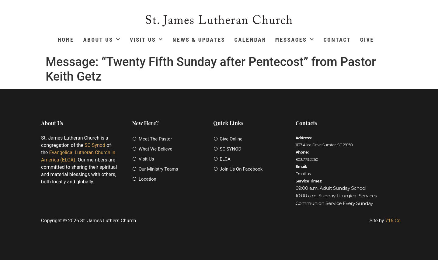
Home (66, 39)
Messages (295, 39)
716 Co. (393, 221)
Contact (337, 39)
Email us (303, 174)
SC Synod (95, 145)
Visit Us (146, 39)
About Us (102, 39)
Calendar (250, 39)
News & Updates (198, 39)
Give (367, 39)
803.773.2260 (306, 159)
